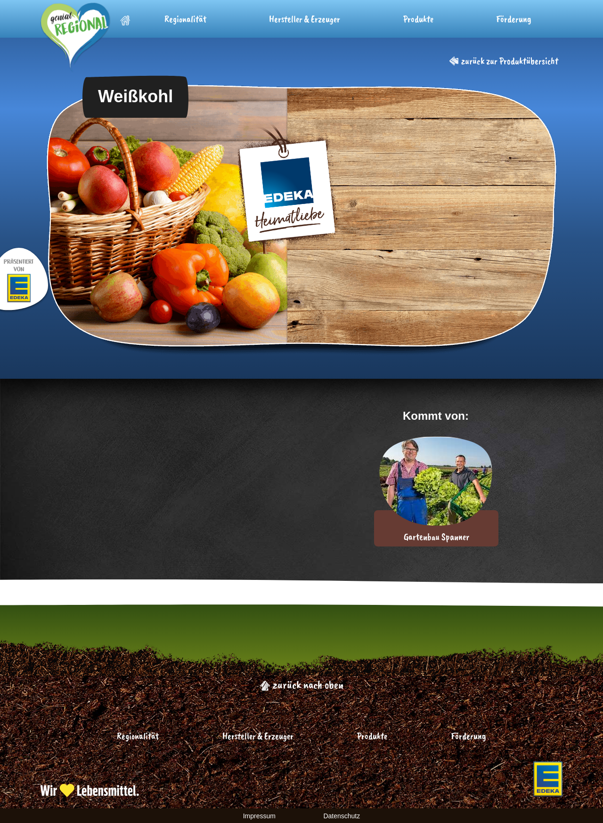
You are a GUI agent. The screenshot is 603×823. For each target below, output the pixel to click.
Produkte (418, 19)
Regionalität (185, 19)
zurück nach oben (301, 684)
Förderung (513, 19)
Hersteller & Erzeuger (304, 19)
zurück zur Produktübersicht (503, 61)
